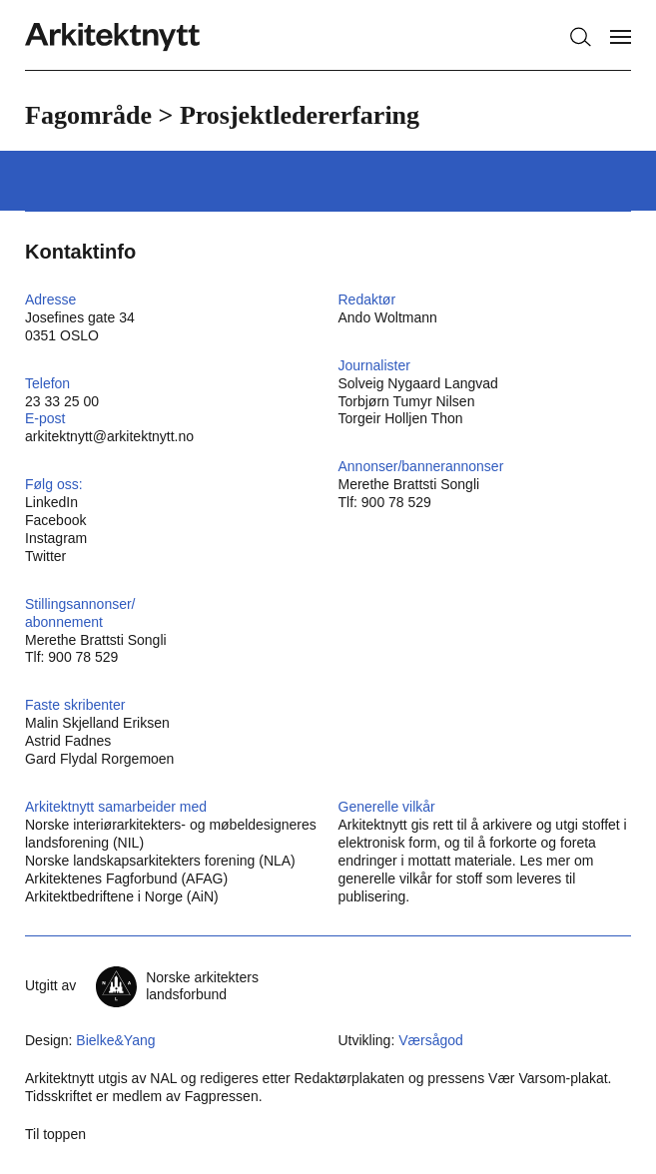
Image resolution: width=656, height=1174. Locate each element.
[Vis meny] (620, 37)
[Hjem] (112, 37)
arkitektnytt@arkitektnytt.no (109, 436)
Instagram (56, 538)
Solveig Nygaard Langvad (418, 383)
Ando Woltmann (387, 317)
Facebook (55, 520)
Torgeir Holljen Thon (400, 418)
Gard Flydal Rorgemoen (99, 759)
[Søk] (580, 37)
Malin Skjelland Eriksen (97, 723)
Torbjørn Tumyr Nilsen (406, 401)
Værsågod (430, 1040)
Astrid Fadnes (68, 741)
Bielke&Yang (115, 1040)
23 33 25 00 (62, 401)
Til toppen (55, 1134)
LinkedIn (51, 502)
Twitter (45, 556)
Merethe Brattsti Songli (409, 484)
